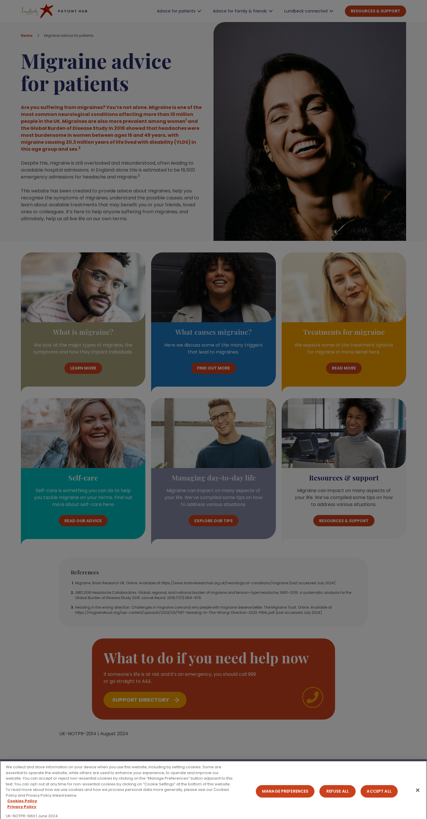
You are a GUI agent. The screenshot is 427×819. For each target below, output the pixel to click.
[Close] (417, 793)
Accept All (379, 795)
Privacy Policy (21, 810)
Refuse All (337, 795)
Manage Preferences (285, 795)
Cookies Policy (22, 804)
